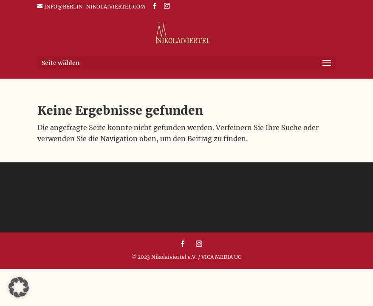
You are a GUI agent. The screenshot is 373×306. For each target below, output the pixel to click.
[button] (18, 287)
